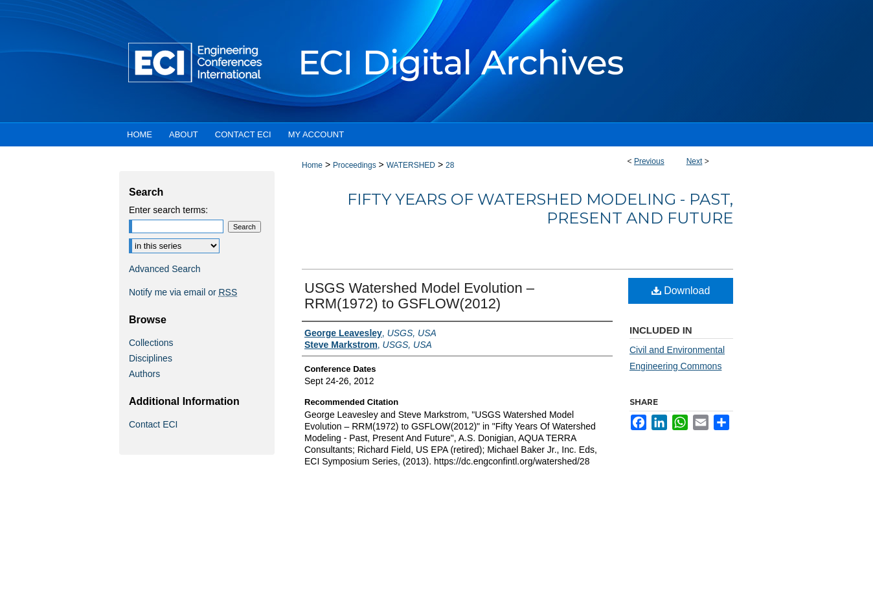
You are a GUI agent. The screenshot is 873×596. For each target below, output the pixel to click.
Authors (144, 374)
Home (312, 165)
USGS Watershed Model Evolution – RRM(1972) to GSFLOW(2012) (419, 296)
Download (681, 290)
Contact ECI (153, 424)
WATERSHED (411, 165)
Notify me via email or (183, 292)
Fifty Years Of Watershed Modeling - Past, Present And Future (540, 208)
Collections (151, 343)
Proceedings (354, 165)
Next (694, 161)
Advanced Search (165, 269)
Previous (649, 161)
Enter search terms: (168, 210)
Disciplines (150, 358)
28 (450, 165)
